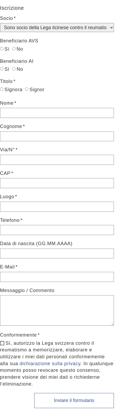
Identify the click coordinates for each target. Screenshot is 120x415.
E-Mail (7, 267)
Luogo (7, 196)
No (17, 49)
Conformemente (18, 335)
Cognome (11, 126)
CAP (5, 173)
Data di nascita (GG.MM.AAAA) (36, 243)
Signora (11, 89)
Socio (6, 18)
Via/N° (7, 149)
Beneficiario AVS (19, 40)
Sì (5, 49)
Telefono (10, 220)
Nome (7, 103)
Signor (35, 89)
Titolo (6, 81)
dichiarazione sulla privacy (50, 363)
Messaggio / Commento (27, 290)
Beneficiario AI (16, 61)
